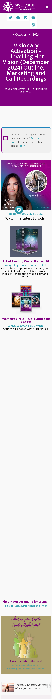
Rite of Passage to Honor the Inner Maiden (26, 605)
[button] (47, 6)
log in (22, 145)
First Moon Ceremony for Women (26, 601)
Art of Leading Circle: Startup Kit (26, 261)
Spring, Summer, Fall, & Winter (26, 325)
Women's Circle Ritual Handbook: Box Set (26, 320)
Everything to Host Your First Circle (26, 265)
